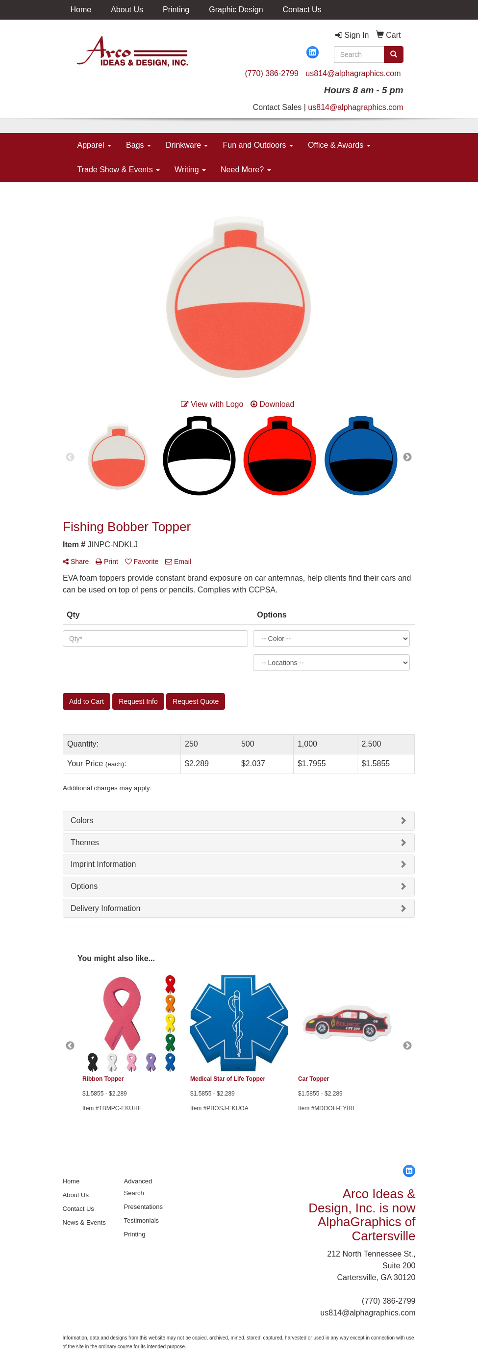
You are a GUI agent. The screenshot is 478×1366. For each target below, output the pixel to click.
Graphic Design (236, 9)
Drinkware (187, 145)
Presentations (143, 1206)
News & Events (84, 1222)
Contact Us (302, 9)
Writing (190, 169)
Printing (176, 9)
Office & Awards (339, 145)
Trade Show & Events (118, 169)
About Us (127, 9)
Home (81, 9)
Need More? (246, 169)
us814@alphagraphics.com (353, 73)
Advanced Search (138, 1187)
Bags (138, 145)
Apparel (94, 145)
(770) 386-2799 (271, 73)
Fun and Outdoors (258, 145)
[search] (393, 54)
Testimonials (141, 1220)
